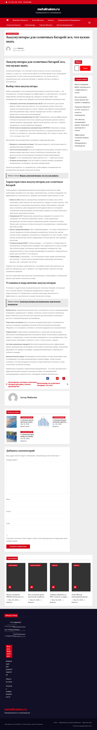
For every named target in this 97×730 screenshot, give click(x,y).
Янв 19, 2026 (24, 424)
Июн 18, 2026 (57, 600)
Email (8, 511)
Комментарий (12, 460)
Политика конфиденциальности (9, 691)
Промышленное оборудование (69, 20)
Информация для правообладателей (70, 722)
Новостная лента (35, 565)
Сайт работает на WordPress (13, 724)
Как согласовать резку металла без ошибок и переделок (82, 99)
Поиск (78, 62)
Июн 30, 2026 (13, 600)
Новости (51, 20)
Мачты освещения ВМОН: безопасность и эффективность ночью (14, 597)
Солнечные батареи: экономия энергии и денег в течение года (59, 422)
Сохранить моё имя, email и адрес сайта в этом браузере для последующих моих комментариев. (36, 539)
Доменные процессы (20, 20)
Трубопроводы (30, 25)
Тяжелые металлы (45, 25)
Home (55, 722)
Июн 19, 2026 (35, 600)
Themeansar (39, 724)
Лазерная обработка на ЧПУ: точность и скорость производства (59, 597)
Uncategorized (13, 565)
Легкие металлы (38, 20)
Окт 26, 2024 (57, 424)
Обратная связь (87, 722)
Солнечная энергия (14, 25)
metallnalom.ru (48, 9)
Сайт (8, 523)
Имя (8, 499)
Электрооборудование (65, 25)
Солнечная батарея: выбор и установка (27, 435)
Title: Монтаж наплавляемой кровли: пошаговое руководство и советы (82, 125)
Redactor (21, 48)
